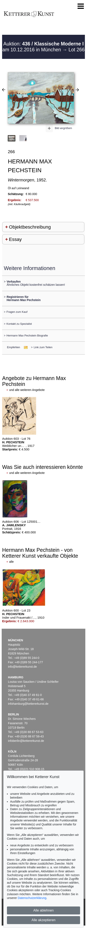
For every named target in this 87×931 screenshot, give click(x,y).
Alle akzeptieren (43, 920)
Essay (15, 239)
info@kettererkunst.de (22, 666)
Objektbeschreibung (30, 227)
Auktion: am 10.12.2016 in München (43, 46)
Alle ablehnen (43, 910)
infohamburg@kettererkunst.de (28, 703)
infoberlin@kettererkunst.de (26, 740)
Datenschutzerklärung (32, 898)
